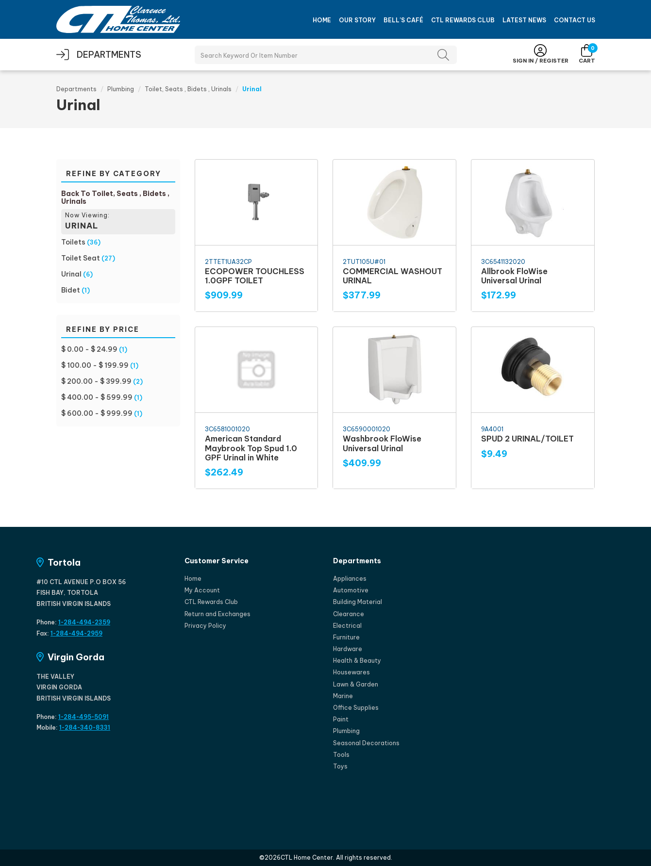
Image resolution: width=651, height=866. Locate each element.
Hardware (347, 649)
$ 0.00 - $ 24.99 (89, 349)
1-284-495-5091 (83, 716)
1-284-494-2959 (76, 633)
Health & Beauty (357, 660)
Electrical (347, 625)
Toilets (73, 242)
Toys (340, 766)
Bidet (70, 290)
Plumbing (120, 89)
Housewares (351, 672)
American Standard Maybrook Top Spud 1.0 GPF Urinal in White (251, 448)
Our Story (357, 20)
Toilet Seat (80, 258)
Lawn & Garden (355, 684)
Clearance (348, 614)
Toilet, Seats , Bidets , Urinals (188, 89)
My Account (202, 590)
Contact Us (574, 20)
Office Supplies (356, 707)
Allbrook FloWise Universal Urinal (514, 275)
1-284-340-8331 (84, 727)
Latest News (524, 20)
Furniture (346, 637)
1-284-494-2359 (84, 622)
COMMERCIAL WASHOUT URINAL (392, 275)
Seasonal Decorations (366, 743)
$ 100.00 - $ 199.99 (95, 365)
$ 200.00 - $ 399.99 (96, 381)
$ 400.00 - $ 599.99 (97, 397)
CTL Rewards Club (463, 20)
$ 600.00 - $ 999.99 (97, 413)
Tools (341, 754)
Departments (76, 89)
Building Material (357, 601)
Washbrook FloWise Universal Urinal (382, 443)
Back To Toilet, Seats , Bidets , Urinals (115, 197)
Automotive (350, 590)
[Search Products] (326, 55)
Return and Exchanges (217, 614)
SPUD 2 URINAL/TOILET (527, 438)
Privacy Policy (205, 625)
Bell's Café (403, 20)
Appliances (350, 578)
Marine (343, 696)
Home (322, 20)
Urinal (71, 274)
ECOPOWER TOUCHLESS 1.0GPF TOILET (254, 275)
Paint (341, 719)
